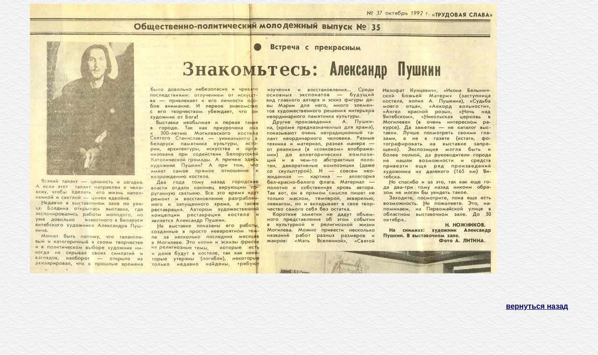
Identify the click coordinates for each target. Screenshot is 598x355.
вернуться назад (537, 306)
